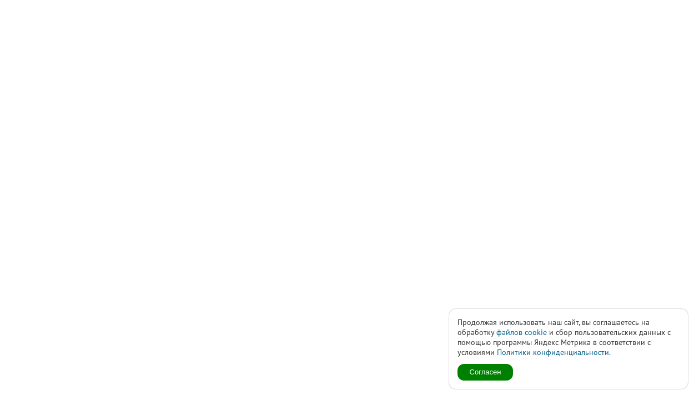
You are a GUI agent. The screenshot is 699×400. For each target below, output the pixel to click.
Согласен (485, 372)
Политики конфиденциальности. (554, 352)
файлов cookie (521, 332)
